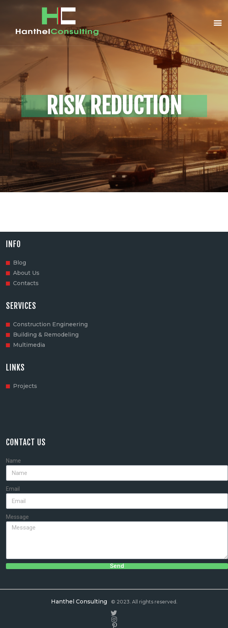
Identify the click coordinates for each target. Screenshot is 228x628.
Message (17, 517)
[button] (217, 22)
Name (13, 461)
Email (13, 489)
